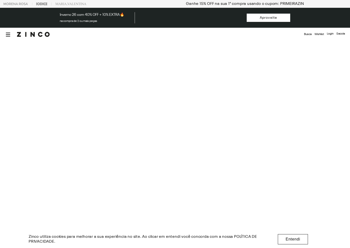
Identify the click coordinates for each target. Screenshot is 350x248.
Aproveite (268, 17)
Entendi (293, 239)
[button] (8, 34)
